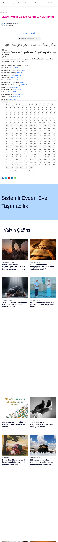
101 (40, 123)
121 (31, 128)
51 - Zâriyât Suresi (44, 424)
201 (45, 146)
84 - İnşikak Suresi (25, 463)
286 (31, 167)
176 (31, 141)
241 (26, 157)
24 (42, 107)
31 (18, 109)
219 (26, 151)
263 (26, 162)
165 (31, 138)
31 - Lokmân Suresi (25, 421)
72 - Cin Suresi (5, 483)
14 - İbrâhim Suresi (6, 426)
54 (7, 115)
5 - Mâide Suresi (5, 402)
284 (21, 167)
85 (26, 120)
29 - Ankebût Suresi (25, 415)
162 (16, 138)
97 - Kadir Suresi (43, 447)
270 (7, 164)
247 (54, 157)
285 (26, 167)
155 (35, 136)
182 (7, 144)
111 (35, 125)
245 (45, 157)
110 (31, 125)
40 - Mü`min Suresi (44, 394)
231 (31, 154)
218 (21, 151)
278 (45, 164)
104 (54, 123)
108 (21, 125)
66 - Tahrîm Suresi (6, 466)
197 (26, 146)
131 (26, 130)
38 (46, 109)
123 (40, 128)
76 (42, 117)
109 (26, 125)
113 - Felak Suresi (44, 491)
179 (45, 141)
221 (35, 151)
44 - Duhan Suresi (43, 404)
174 (21, 141)
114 (49, 125)
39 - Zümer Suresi (43, 391)
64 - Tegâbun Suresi (6, 461)
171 (7, 141)
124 (45, 128)
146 (45, 133)
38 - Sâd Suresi (24, 440)
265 (35, 162)
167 (40, 138)
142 (26, 133)
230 (26, 154)
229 (21, 154)
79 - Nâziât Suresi (24, 450)
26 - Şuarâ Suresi (24, 407)
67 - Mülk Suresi (5, 469)
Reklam (32, 506)
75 (38, 117)
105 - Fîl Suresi (43, 469)
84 (22, 120)
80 (7, 120)
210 (35, 149)
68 (11, 117)
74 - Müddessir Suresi (6, 488)
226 (7, 154)
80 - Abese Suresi (24, 452)
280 (54, 164)
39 (50, 109)
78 (50, 117)
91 (50, 120)
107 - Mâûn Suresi (44, 474)
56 (15, 115)
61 (34, 115)
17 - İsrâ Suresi (5, 435)
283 (16, 167)
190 (45, 144)
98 (26, 123)
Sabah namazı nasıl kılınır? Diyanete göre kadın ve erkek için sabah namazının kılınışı (14, 267)
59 (26, 115)
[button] (12, 3)
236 (54, 154)
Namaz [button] (43, 3)
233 (40, 154)
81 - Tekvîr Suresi (24, 455)
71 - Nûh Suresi (5, 480)
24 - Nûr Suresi (24, 402)
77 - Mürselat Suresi (25, 444)
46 (26, 112)
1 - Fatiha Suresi (5, 391)
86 (30, 120)
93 (7, 123)
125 (49, 128)
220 (31, 151)
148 (54, 133)
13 (48, 104)
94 (11, 123)
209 (31, 149)
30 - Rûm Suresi (24, 418)
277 (40, 164)
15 (7, 107)
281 (7, 167)
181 (54, 141)
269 (54, 162)
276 (35, 164)
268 (49, 162)
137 (54, 130)
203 (54, 146)
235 (49, 154)
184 (16, 144)
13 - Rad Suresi (5, 424)
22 (34, 107)
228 (16, 154)
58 (22, 115)
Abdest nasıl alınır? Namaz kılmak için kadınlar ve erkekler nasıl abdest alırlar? (15, 342)
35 (34, 109)
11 (40, 104)
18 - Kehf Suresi (5, 437)
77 (46, 117)
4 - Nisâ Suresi (5, 399)
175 (26, 141)
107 (16, 125)
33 (26, 109)
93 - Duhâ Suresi (24, 488)
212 (45, 149)
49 (38, 112)
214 (54, 149)
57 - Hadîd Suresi (43, 440)
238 (12, 157)
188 (35, 144)
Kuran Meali (4, 102)
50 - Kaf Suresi (43, 421)
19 (22, 107)
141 (21, 133)
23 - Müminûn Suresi (25, 399)
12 (44, 104)
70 (18, 117)
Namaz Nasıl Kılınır (8, 262)
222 (40, 151)
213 (49, 149)
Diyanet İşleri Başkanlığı (12, 23)
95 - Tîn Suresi (24, 493)
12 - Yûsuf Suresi (5, 421)
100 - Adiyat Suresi (44, 455)
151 (16, 136)
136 (49, 130)
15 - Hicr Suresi (5, 429)
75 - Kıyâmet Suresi (6, 491)
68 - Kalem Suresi (5, 472)
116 (7, 128)
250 (16, 159)
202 (49, 146)
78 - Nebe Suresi (24, 447)
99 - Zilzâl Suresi (43, 452)
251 (21, 159)
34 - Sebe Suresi (24, 429)
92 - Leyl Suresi (24, 485)
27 (54, 107)
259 (7, 162)
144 (35, 133)
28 (7, 109)
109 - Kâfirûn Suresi (44, 480)
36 (38, 109)
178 (40, 141)
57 (18, 115)
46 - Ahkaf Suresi (43, 410)
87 (34, 120)
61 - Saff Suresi (5, 452)
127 (7, 130)
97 (22, 123)
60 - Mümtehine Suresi (6, 450)
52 (50, 112)
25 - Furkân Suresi (25, 404)
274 (26, 164)
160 (7, 138)
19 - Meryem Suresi (6, 440)
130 (21, 130)
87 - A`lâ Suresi (24, 472)
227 (12, 154)
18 (18, 107)
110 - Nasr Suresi (43, 483)
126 (54, 128)
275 (31, 164)
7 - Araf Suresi (4, 407)
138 (7, 133)
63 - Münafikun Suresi (6, 458)
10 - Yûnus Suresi (5, 415)
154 (31, 136)
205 (12, 149)
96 (18, 123)
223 (45, 151)
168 (45, 138)
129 (16, 130)
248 (7, 159)
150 (12, 136)
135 (45, 130)
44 (18, 112)
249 (12, 159)
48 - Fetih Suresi (43, 415)
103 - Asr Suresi (43, 463)
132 (31, 130)
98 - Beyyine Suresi (44, 450)
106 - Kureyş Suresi (44, 472)
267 (45, 162)
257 (49, 159)
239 (16, 157)
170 (54, 138)
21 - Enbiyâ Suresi (25, 394)
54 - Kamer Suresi (43, 432)
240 (21, 157)
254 (35, 159)
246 (49, 157)
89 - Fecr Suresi (24, 477)
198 (31, 146)
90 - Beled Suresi (24, 480)
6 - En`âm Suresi (5, 404)
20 (26, 107)
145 (40, 133)
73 (30, 117)
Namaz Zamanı (52, 506)
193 (7, 146)
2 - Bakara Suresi (5, 394)
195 (16, 146)
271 (12, 164)
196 (21, 146)
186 (26, 144)
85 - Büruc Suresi (24, 466)
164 (26, 138)
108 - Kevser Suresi (44, 477)
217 (16, 151)
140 (16, 133)
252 (26, 159)
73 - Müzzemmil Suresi (7, 485)
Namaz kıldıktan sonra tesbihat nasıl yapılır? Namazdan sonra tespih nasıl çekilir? (42, 267)
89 (42, 120)
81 (11, 120)
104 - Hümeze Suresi (44, 466)
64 (46, 115)
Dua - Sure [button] (35, 3)
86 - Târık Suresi (24, 469)
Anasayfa (12, 3)
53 (54, 112)
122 (35, 128)
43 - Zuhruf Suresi (43, 402)
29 (11, 109)
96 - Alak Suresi (43, 444)
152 (21, 136)
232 (35, 154)
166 (35, 138)
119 (21, 128)
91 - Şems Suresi (24, 483)
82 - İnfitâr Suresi (24, 458)
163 (21, 138)
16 (11, 107)
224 (49, 151)
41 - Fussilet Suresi (44, 396)
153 (26, 136)
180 (49, 141)
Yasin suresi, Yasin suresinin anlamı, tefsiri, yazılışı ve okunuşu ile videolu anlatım (41, 342)
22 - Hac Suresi (24, 396)
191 (49, 144)
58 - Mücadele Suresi (6, 444)
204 (7, 149)
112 (40, 125)
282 (12, 167)
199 (35, 146)
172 (12, 141)
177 (35, 141)
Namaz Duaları (34, 299)
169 (49, 138)
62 (38, 115)
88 (38, 120)
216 (12, 151)
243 (35, 157)
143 (31, 133)
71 (22, 117)
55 (11, 115)
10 (36, 104)
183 (12, 144)
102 (44, 123)
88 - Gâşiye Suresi (25, 474)
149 (7, 136)
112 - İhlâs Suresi (43, 488)
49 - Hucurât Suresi (44, 418)
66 (54, 115)
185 (21, 144)
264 (31, 162)
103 (49, 123)
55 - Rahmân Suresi (44, 435)
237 (7, 157)
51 (46, 112)
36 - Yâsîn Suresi (24, 435)
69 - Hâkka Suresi (5, 474)
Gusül (26, 3)
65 (50, 115)
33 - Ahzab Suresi (24, 426)
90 (46, 120)
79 (54, 117)
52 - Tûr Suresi (43, 426)
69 (15, 117)
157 (45, 136)
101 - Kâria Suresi (43, 458)
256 (45, 159)
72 (26, 117)
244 (40, 157)
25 (46, 107)
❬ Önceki (24, 33)
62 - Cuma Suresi (5, 455)
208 (26, 149)
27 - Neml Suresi (24, 410)
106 (12, 125)
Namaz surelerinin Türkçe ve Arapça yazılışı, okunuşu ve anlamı (14, 304)
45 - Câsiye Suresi (44, 407)
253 (31, 159)
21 (30, 107)
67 (7, 117)
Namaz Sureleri (7, 299)
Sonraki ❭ (32, 33)
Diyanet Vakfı (4, 12)
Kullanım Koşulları (24, 506)
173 (16, 141)
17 (15, 107)
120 (26, 128)
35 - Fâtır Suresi (24, 432)
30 (15, 109)
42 (11, 112)
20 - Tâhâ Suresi (24, 391)
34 (30, 109)
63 (42, 115)
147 (49, 133)
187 (31, 144)
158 (49, 136)
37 (42, 109)
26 (50, 107)
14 (52, 104)
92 (54, 120)
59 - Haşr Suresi (5, 447)
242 (31, 157)
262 (21, 162)
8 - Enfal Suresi (5, 410)
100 (35, 123)
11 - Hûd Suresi (5, 418)
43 (15, 112)
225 (54, 151)
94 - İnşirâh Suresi (24, 491)
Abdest (20, 3)
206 (16, 149)
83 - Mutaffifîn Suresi (25, 461)
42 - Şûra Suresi (43, 399)
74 (34, 117)
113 (45, 125)
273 (21, 164)
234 (45, 154)
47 (30, 112)
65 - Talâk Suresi (5, 463)
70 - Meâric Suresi (6, 477)
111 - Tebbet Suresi (44, 485)
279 (49, 164)
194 (12, 146)
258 (54, 159)
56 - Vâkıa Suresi (43, 437)
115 (54, 125)
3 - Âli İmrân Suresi (6, 396)
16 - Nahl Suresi (5, 432)
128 (12, 130)
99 (30, 123)
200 (40, 146)
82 (15, 120)
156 (40, 136)
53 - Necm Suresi (43, 429)
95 (15, 123)
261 (16, 162)
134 (40, 130)
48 (34, 112)
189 (40, 144)
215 (7, 151)
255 (40, 159)
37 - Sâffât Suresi (24, 437)
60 (30, 115)
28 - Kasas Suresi (24, 413)
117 (12, 128)
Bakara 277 (14, 68)
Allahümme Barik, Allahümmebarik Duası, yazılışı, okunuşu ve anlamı (42, 304)
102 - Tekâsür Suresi (44, 461)
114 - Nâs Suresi (43, 493)
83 (18, 120)
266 (40, 162)
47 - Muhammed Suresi (45, 413)
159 (54, 136)
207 (21, 149)
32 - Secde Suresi (24, 424)
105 (7, 125)
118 (16, 128)
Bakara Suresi (29, 171)
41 (7, 112)
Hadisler (50, 3)
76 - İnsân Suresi (5, 493)
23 (38, 107)
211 (40, 149)
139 (12, 133)
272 (16, 164)
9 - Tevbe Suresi (5, 413)
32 (22, 109)
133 (35, 130)
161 (12, 138)
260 (12, 162)
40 (54, 109)
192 (54, 144)
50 (42, 112)
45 (22, 112)
